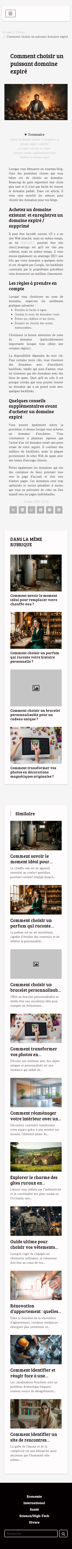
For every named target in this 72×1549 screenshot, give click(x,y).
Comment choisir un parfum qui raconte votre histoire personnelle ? (34, 657)
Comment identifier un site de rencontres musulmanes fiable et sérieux (33, 1442)
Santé (34, 1509)
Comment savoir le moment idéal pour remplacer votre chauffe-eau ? (33, 599)
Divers (20, 32)
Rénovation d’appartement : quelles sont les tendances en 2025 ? (34, 1314)
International (34, 1503)
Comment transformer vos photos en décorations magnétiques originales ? (33, 772)
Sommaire (36, 134)
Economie (34, 1496)
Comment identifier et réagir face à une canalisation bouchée (32, 1375)
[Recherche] (31, 1533)
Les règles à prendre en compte (34, 148)
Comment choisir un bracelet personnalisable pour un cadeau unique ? (35, 714)
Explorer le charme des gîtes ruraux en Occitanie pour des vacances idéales (33, 1185)
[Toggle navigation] (10, 13)
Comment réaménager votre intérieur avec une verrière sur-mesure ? (35, 1118)
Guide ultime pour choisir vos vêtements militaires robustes (32, 1247)
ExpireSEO (28, 242)
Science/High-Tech (34, 1516)
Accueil (7, 32)
